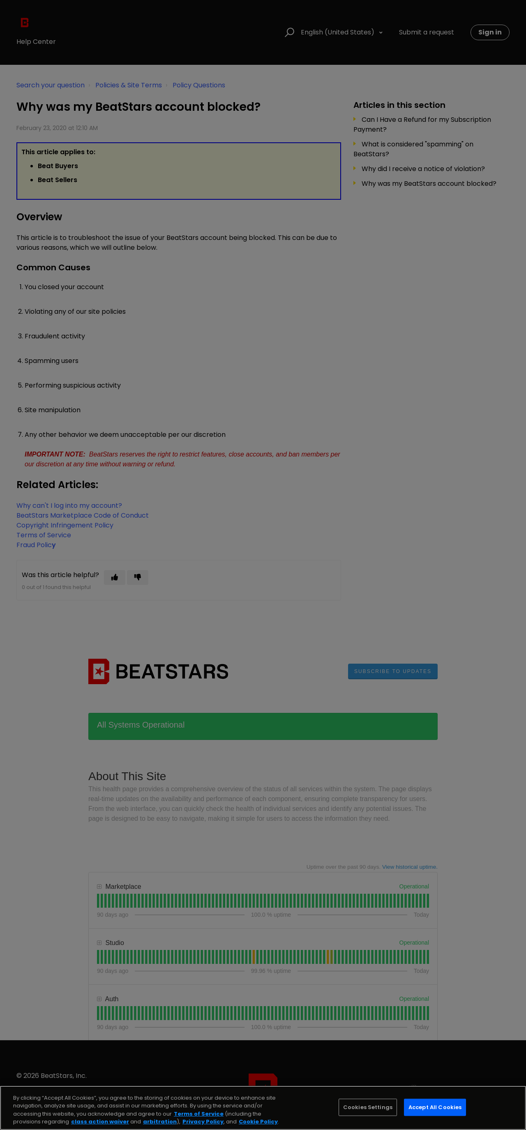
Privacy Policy (203, 1121)
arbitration (160, 1121)
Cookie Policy (258, 1121)
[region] (263, 1108)
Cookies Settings (367, 1107)
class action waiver (100, 1121)
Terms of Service (199, 1114)
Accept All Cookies (434, 1107)
